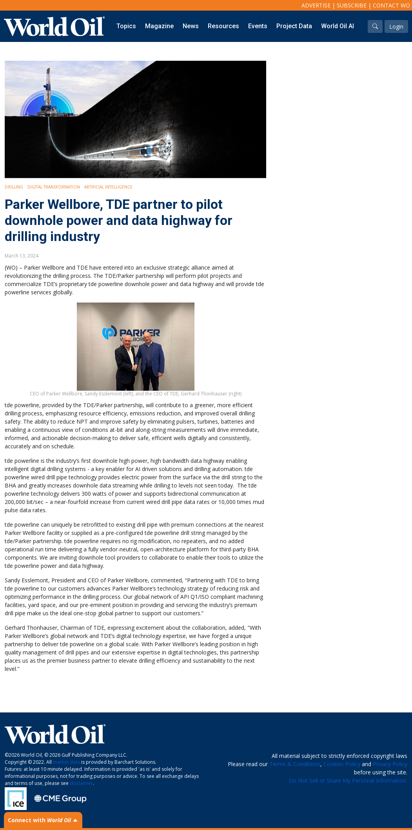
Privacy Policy (390, 764)
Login (396, 26)
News (191, 26)
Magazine (159, 26)
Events (257, 26)
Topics (126, 26)
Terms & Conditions (294, 764)
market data (66, 762)
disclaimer (81, 783)
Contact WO (391, 5)
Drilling (14, 187)
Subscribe (352, 5)
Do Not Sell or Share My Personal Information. (348, 780)
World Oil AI (337, 26)
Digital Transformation (53, 187)
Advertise (315, 5)
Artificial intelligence (108, 187)
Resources (223, 26)
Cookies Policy (341, 764)
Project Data (294, 26)
